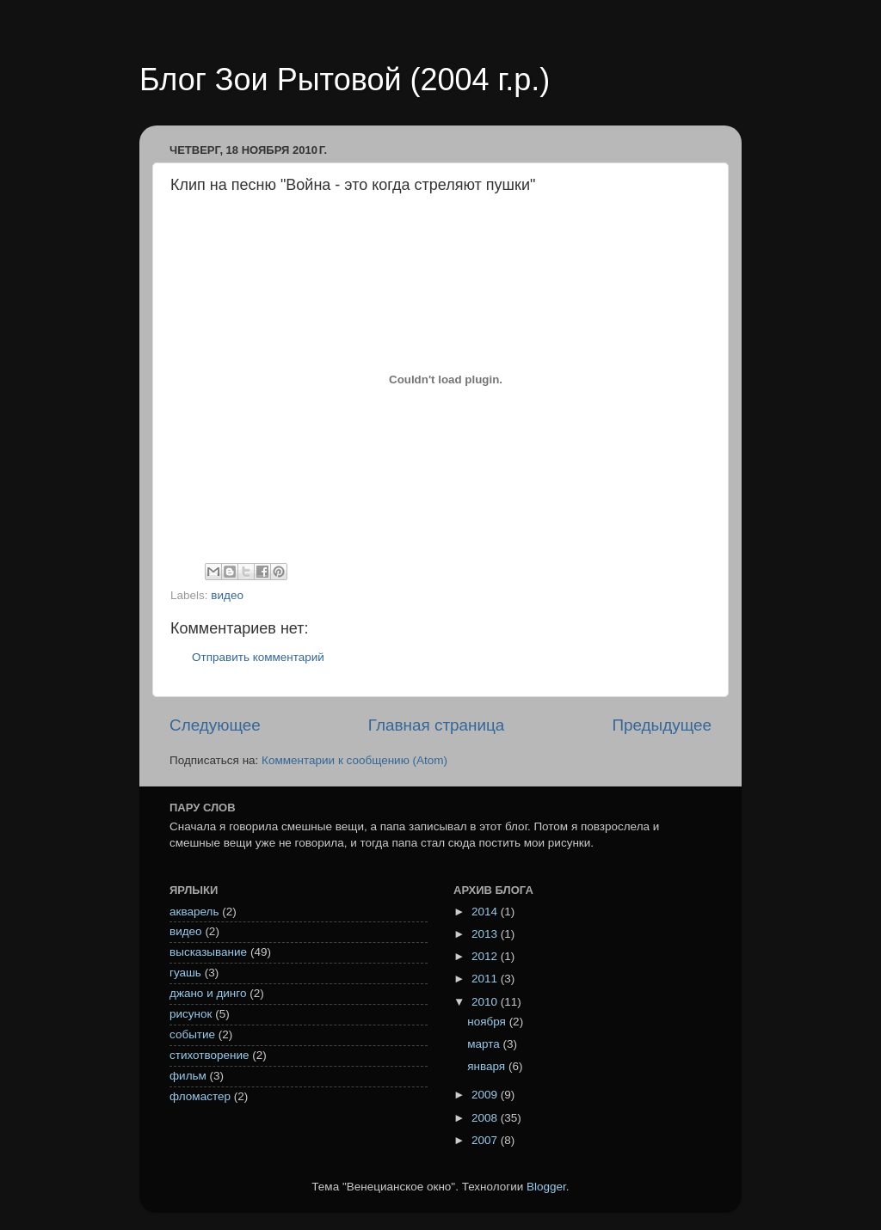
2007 (486, 1140)
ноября (487, 1021)
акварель (194, 911)
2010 (486, 1001)
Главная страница (436, 725)
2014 (486, 911)
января (487, 1066)
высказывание (208, 951)
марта (484, 1043)
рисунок (190, 1013)
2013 (486, 933)
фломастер (200, 1096)
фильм (187, 1075)
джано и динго (207, 993)
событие (192, 1034)
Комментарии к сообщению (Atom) (354, 760)
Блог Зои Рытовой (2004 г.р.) (344, 79)
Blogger (546, 1186)
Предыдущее (662, 725)
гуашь (185, 972)
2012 (486, 956)
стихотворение (209, 1055)
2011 (486, 978)
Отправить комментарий (258, 657)
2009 (486, 1094)
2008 (486, 1117)
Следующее (215, 725)
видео (227, 595)
